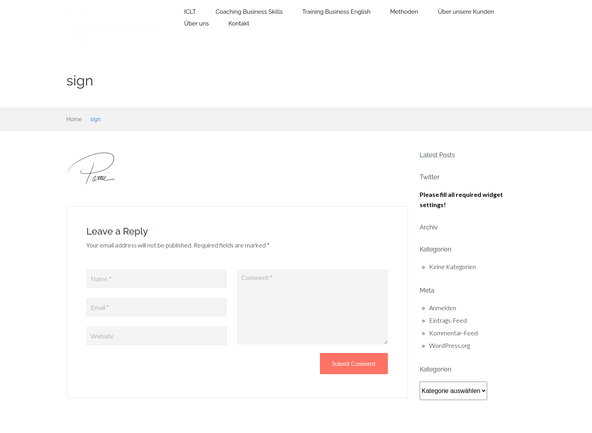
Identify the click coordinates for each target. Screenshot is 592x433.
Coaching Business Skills (249, 11)
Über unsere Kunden (466, 11)
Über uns (196, 23)
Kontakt (238, 23)
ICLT (78, 13)
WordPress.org (449, 345)
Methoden (404, 11)
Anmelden (442, 307)
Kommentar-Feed (453, 333)
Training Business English (336, 11)
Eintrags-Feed (448, 320)
